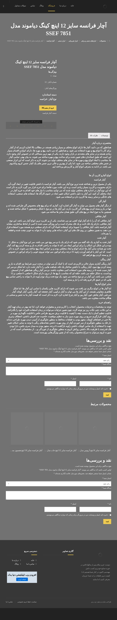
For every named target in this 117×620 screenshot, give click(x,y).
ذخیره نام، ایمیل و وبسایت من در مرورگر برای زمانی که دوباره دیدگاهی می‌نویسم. (77, 400)
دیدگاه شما (106, 373)
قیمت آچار (33, 299)
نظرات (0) (94, 140)
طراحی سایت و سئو (104, 614)
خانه (34, 572)
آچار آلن (73, 210)
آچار (31, 168)
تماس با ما (31, 575)
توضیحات (104, 140)
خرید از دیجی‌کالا (48, 111)
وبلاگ (18, 575)
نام (109, 389)
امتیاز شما (106, 363)
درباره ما (16, 572)
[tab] (104, 140)
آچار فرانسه (47, 116)
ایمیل (73, 389)
